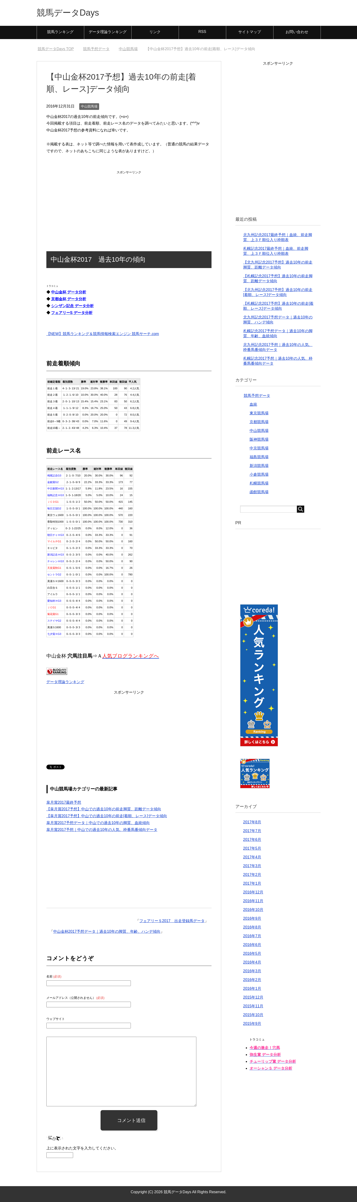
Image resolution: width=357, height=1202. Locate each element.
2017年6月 (252, 840)
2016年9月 (252, 918)
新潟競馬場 (259, 466)
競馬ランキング (60, 32)
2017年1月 (252, 883)
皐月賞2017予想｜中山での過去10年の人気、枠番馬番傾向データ (101, 830)
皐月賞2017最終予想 (63, 802)
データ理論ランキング (108, 32)
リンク (155, 32)
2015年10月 (253, 1015)
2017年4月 (252, 857)
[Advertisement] (128, 205)
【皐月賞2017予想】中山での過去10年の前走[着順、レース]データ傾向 (106, 816)
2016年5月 (252, 953)
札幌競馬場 (259, 483)
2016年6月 (252, 945)
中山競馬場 (89, 106)
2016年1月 (252, 989)
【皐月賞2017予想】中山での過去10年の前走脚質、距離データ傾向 (103, 809)
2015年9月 (252, 1024)
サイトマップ (249, 32)
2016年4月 (252, 962)
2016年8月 (252, 927)
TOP (56, 49)
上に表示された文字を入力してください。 (82, 1148)
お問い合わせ (297, 32)
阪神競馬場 (259, 439)
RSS (202, 32)
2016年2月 (252, 980)
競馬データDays (68, 13)
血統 (253, 404)
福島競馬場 (259, 457)
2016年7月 (252, 936)
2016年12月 (253, 892)
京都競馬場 (259, 422)
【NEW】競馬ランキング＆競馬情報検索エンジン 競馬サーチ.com (102, 334)
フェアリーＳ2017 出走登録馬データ (172, 921)
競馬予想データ (257, 396)
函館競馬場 (259, 492)
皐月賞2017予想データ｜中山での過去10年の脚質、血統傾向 (98, 823)
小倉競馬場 (259, 474)
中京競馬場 (259, 448)
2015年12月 (253, 997)
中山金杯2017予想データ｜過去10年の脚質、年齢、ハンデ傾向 (106, 931)
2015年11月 (253, 1006)
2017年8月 (252, 822)
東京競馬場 (259, 413)
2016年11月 (253, 901)
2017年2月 (252, 875)
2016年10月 (253, 910)
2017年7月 (252, 831)
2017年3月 (252, 866)
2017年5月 (252, 848)
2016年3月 (252, 971)
